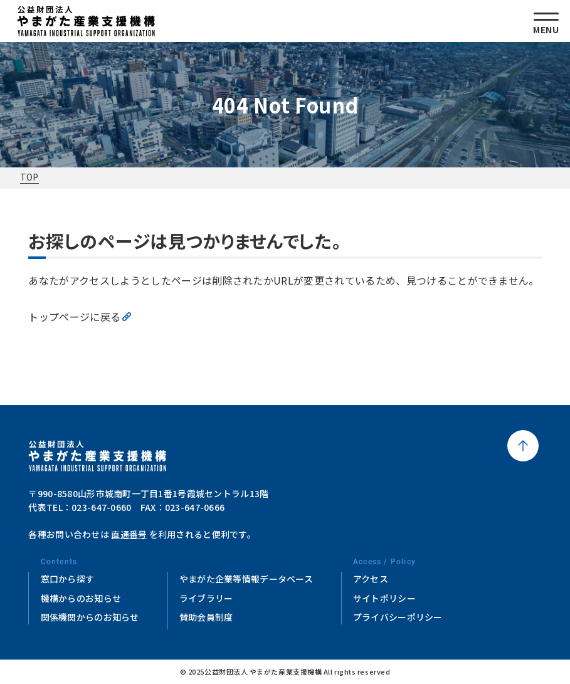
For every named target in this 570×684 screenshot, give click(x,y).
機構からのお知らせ (81, 598)
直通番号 (129, 534)
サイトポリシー (384, 598)
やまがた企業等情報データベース (246, 578)
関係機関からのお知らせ (90, 617)
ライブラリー (206, 598)
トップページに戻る (74, 316)
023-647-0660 (101, 507)
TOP (29, 177)
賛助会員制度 (206, 617)
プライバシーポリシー (398, 617)
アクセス (370, 578)
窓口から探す (68, 578)
